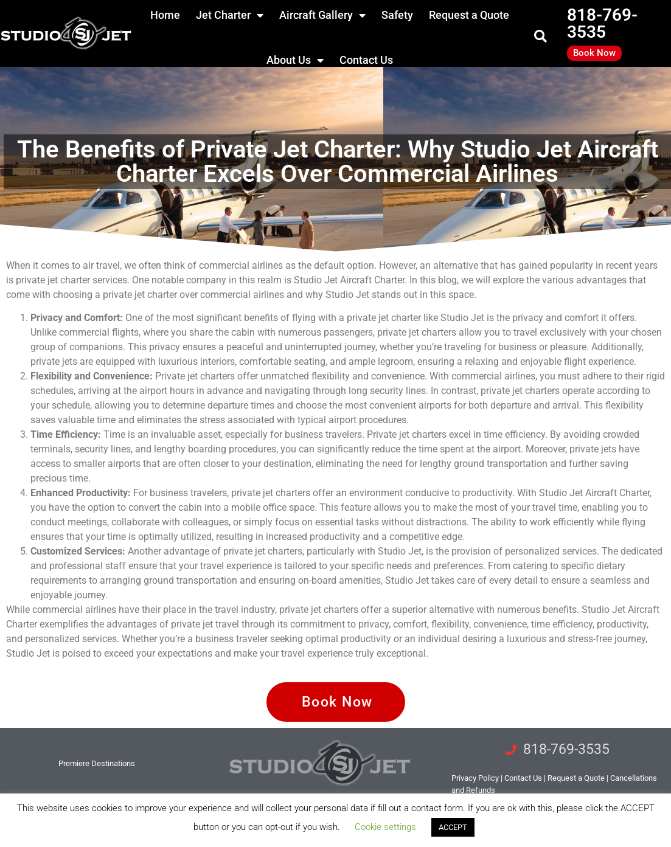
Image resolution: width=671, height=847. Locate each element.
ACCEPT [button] (453, 827)
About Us (295, 60)
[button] (540, 36)
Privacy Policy (475, 778)
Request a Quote (576, 778)
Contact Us (366, 60)
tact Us (523, 778)
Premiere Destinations (96, 763)
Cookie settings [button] (385, 826)
